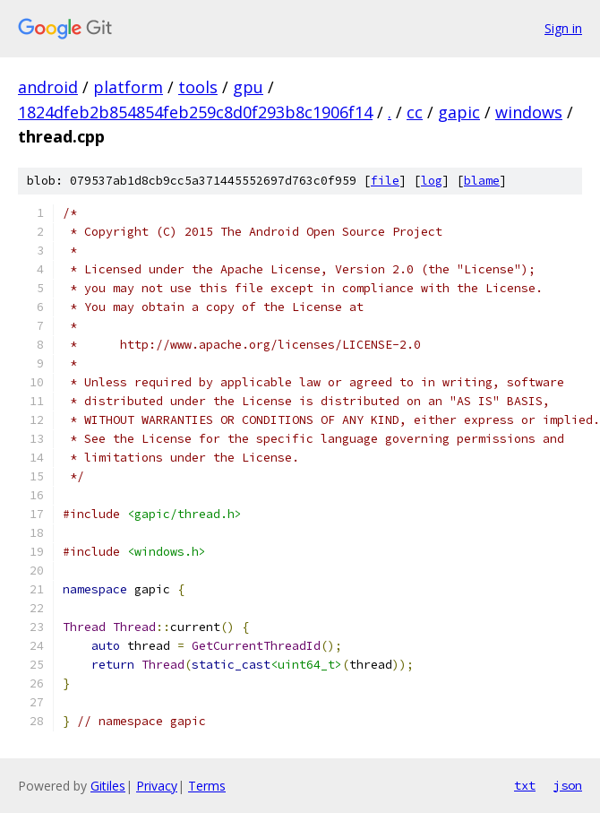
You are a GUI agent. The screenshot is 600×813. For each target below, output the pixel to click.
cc (415, 112)
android (48, 87)
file (385, 180)
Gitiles (107, 785)
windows (528, 112)
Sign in (563, 28)
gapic (459, 112)
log (431, 180)
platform (128, 87)
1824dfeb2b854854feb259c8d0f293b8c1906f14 (195, 112)
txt (525, 785)
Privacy (156, 785)
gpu (248, 87)
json (567, 785)
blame (482, 180)
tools (198, 87)
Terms (207, 785)
